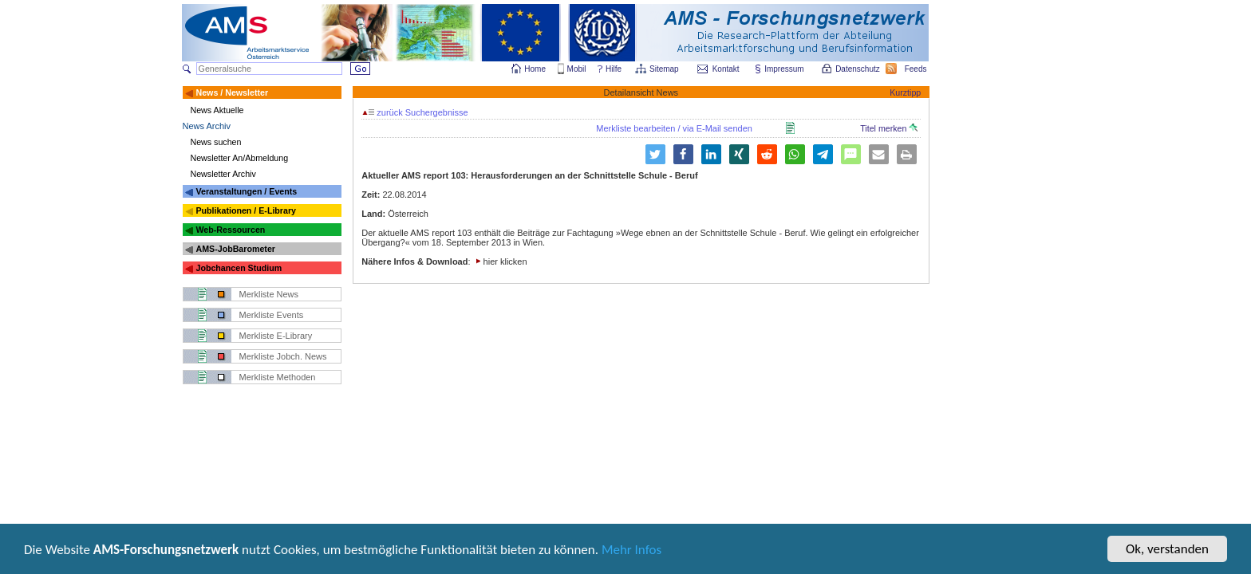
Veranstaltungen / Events (246, 191)
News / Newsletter (231, 92)
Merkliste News (269, 294)
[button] (683, 154)
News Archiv (207, 126)
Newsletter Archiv (223, 174)
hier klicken (505, 261)
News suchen (216, 142)
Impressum (784, 69)
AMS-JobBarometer (234, 249)
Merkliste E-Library (276, 335)
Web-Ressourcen (230, 229)
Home (535, 69)
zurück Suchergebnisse (415, 112)
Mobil (576, 69)
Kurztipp (905, 92)
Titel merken (889, 128)
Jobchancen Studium (238, 268)
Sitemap (665, 69)
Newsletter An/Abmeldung (240, 158)
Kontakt (726, 69)
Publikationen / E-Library (245, 210)
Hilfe (614, 69)
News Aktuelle (217, 110)
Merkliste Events (271, 315)
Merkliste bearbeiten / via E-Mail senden (674, 128)
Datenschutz (858, 69)
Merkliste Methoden (277, 377)
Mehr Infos (631, 551)
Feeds (917, 69)
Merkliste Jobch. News (283, 356)
